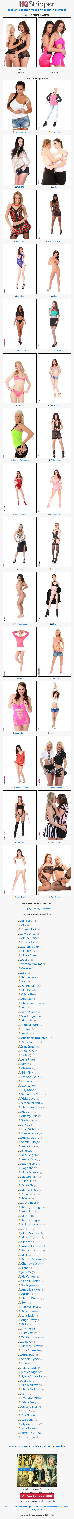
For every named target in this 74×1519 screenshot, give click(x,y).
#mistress (45, 908)
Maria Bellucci (30, 1389)
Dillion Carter (55, 350)
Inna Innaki (29, 1046)
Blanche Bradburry (21, 460)
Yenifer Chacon (31, 1337)
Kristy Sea (28, 1402)
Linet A (26, 1411)
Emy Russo (55, 897)
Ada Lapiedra (30, 1137)
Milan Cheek (29, 955)
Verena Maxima (31, 964)
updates (24, 9)
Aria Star (27, 999)
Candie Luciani (31, 1281)
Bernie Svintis (30, 1433)
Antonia (55, 678)
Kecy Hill (27, 1216)
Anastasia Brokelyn (34, 1038)
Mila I (25, 1255)
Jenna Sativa (55, 405)
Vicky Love (28, 1098)
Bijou (55, 296)
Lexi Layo (27, 1085)
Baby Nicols (29, 1163)
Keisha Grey (55, 514)
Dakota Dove (30, 1307)
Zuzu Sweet (29, 1194)
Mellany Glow (30, 1346)
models (35, 9)
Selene (25, 1198)
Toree (25, 1029)
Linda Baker (21, 350)
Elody (20, 569)
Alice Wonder (30, 1233)
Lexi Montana (30, 1398)
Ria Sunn (27, 1111)
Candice (20, 296)
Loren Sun (28, 1437)
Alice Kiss (27, 1020)
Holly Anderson (31, 1224)
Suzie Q (26, 1341)
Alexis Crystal (30, 1237)
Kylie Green (29, 1311)
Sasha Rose (29, 1203)
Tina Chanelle (30, 1350)
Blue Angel (20, 241)
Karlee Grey (29, 1012)
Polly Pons (55, 460)
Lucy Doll (21, 897)
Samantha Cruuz (55, 241)
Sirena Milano (30, 1103)
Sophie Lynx (29, 1359)
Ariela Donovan (31, 1246)
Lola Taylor (28, 1315)
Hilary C (26, 1181)
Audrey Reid (29, 1116)
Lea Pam (20, 842)
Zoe (23, 973)
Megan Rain (29, 1177)
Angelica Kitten (31, 1289)
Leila (24, 1055)
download (60, 9)
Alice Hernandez (21, 787)
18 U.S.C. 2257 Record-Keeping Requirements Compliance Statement (33, 1506)
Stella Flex (28, 1120)
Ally (23, 925)
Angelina (27, 1211)
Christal (26, 1068)
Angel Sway (29, 1320)
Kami (24, 1394)
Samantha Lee (21, 733)
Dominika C (29, 929)
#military (36, 908)
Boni (24, 1302)
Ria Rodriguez (21, 624)
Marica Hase (29, 1190)
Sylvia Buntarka (31, 1376)
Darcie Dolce (29, 1133)
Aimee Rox (28, 938)
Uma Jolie (27, 942)
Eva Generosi (20, 514)
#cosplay (27, 908)
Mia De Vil (28, 990)
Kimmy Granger (32, 1207)
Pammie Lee (55, 733)
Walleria (20, 187)
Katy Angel (28, 1155)
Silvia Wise (28, 933)
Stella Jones (29, 1285)
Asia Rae (27, 1059)
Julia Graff (28, 920)
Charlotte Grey (31, 1263)
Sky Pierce (28, 1328)
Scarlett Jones (30, 1016)
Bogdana (27, 1168)
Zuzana (26, 1229)
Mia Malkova (29, 1385)
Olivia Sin (27, 994)
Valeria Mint (29, 986)
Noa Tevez (28, 1428)
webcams (47, 9)
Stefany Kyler (30, 946)
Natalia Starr (29, 1025)
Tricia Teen (55, 132)
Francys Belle (30, 1077)
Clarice (26, 1242)
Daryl (55, 187)
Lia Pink (55, 569)
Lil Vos (25, 1124)
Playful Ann (29, 1276)
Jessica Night (30, 1372)
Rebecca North (31, 1250)
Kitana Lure (29, 977)
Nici (23, 981)
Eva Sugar (28, 1420)
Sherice (55, 624)
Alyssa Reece (30, 1424)
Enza (24, 1363)
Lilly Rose (27, 1090)
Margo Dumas (31, 1298)
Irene (25, 1268)
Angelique (28, 1146)
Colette (26, 968)
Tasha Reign (29, 1367)
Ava (23, 1007)
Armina (26, 1033)
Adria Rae (27, 1354)
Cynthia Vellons (55, 787)
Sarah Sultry (29, 1142)
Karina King (29, 1220)
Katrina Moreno (32, 1259)
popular (12, 9)
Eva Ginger (28, 1415)
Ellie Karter (28, 1129)
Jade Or (26, 1272)
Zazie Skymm (30, 1042)
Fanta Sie (27, 1185)
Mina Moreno (30, 1172)
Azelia (25, 960)
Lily (20, 678)
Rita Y (25, 1064)
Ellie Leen (27, 1150)
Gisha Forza (29, 1081)
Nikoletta (27, 1333)
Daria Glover (55, 842)
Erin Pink (27, 1072)
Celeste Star (29, 1407)
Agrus (25, 1294)
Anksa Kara (28, 1159)
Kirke (24, 1324)
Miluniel (26, 951)
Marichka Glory (31, 1107)
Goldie (21, 405)
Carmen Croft (20, 132)
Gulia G (26, 1380)
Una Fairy (27, 1051)
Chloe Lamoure (31, 1003)
